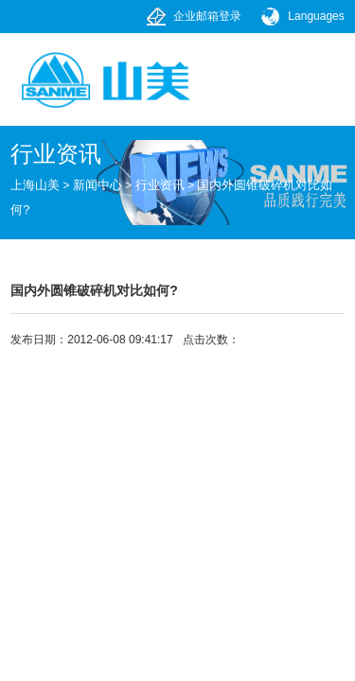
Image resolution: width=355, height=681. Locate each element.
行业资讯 (160, 185)
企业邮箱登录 (207, 16)
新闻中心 (97, 185)
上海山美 (35, 185)
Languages (316, 16)
